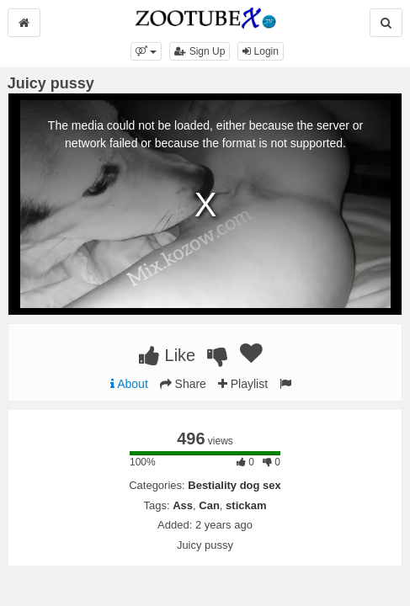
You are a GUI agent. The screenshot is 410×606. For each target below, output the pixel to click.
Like (167, 355)
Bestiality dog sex (234, 485)
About (129, 384)
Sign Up (199, 51)
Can (209, 505)
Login (260, 51)
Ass (183, 505)
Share (183, 384)
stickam (246, 505)
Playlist (243, 384)
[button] (146, 51)
